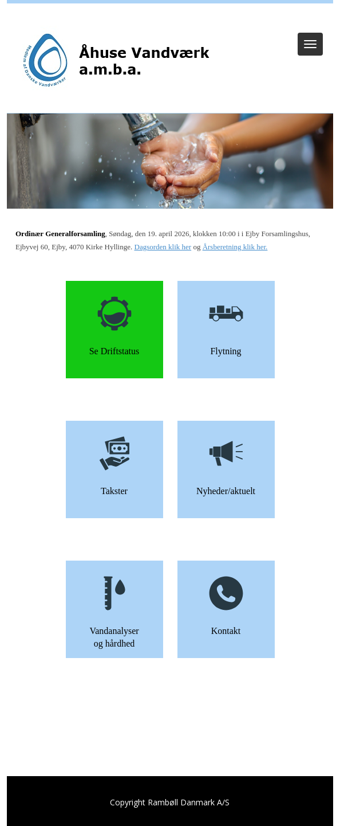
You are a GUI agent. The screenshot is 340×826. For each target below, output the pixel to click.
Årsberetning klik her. (235, 246)
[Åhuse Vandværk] (116, 61)
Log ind (170, 18)
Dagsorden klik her (163, 246)
